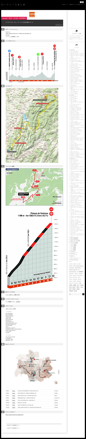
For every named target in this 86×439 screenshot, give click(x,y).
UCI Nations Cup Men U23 (74, 259)
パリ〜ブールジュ (73, 162)
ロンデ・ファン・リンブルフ (75, 192)
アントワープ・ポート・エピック (76, 195)
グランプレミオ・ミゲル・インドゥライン (77, 137)
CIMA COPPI (71, 267)
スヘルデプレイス (73, 136)
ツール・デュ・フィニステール (76, 229)
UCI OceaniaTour (72, 251)
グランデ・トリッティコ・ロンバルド (77, 157)
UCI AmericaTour (72, 253)
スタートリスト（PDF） (11, 308)
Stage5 (13, 400)
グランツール (75, 277)
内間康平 (82, 285)
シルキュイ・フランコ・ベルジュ (76, 107)
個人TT (78, 285)
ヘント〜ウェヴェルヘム (75, 77)
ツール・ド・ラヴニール (75, 260)
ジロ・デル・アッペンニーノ (75, 228)
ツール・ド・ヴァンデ (74, 165)
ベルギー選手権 (73, 244)
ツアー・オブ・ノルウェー (75, 128)
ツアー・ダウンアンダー (74, 91)
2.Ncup (70, 265)
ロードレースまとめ (13, 4)
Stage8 (13, 407)
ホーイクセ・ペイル (74, 225)
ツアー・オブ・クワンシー (75, 51)
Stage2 (13, 393)
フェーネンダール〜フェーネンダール (77, 196)
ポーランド (71, 283)
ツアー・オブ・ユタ (74, 254)
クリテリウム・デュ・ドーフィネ (76, 64)
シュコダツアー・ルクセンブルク (76, 108)
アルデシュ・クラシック (75, 147)
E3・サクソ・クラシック (75, 78)
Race (70, 261)
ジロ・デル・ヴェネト (74, 98)
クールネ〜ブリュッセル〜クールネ (76, 144)
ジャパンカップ (73, 97)
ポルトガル (79, 281)
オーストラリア (79, 275)
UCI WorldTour (72, 49)
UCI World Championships (74, 237)
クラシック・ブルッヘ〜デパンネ (76, 79)
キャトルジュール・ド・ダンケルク (76, 130)
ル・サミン (72, 209)
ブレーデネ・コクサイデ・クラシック (77, 138)
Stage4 (13, 398)
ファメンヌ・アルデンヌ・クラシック (77, 166)
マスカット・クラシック (75, 219)
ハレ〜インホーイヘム (74, 231)
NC (78, 269)
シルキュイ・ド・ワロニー (75, 197)
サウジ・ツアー (73, 256)
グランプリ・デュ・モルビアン (76, 133)
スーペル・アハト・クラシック (76, 110)
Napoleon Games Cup (73, 269)
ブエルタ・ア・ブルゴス (75, 118)
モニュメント (76, 283)
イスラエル (80, 273)
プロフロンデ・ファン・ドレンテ (76, 206)
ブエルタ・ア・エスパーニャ (75, 57)
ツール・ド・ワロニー (74, 121)
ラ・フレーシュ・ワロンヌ (75, 70)
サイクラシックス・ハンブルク (76, 60)
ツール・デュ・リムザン (75, 175)
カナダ (70, 277)
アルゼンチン (71, 273)
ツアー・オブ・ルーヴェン (75, 177)
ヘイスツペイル (73, 232)
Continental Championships (74, 239)
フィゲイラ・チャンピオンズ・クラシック (77, 216)
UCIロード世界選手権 (74, 238)
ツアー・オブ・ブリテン (75, 115)
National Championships (74, 241)
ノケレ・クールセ (73, 143)
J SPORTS (18, 301)
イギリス (76, 273)
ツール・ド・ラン (73, 178)
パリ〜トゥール (73, 99)
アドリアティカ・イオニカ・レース (76, 226)
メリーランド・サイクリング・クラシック (77, 114)
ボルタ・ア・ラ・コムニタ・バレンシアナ (77, 154)
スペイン (70, 279)
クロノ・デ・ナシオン (74, 159)
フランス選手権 (73, 248)
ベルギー (74, 281)
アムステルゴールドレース (75, 71)
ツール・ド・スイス (74, 92)
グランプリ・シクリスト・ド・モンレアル (77, 53)
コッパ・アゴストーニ (74, 167)
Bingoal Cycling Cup (79, 265)
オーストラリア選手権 (74, 243)
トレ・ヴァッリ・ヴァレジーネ (76, 104)
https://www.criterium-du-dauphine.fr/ (14, 414)
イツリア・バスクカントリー (75, 74)
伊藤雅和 (74, 285)
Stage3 (13, 395)
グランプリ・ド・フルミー (75, 113)
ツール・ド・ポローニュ (75, 93)
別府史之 (74, 287)
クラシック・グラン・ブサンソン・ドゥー (77, 200)
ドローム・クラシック (74, 145)
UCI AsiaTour (72, 255)
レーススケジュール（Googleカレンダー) (76, 35)
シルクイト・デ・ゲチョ (75, 179)
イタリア (70, 275)
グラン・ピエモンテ (74, 100)
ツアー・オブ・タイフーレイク (76, 258)
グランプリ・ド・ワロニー (75, 112)
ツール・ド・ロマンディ (75, 68)
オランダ (74, 275)
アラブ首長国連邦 (80, 271)
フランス (70, 281)
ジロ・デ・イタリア (74, 66)
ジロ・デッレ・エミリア (75, 106)
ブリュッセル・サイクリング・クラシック (77, 127)
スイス (79, 277)
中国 (80, 283)
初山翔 (70, 287)
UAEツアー (72, 88)
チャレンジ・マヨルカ (74, 223)
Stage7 (13, 405)
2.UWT (74, 265)
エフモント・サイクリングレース (76, 174)
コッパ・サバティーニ (74, 111)
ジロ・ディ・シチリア (74, 201)
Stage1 (13, 390)
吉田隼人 (78, 287)
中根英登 (70, 285)
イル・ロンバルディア (74, 52)
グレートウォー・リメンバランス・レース (77, 233)
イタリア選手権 (73, 250)
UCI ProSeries (72, 95)
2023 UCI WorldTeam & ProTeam (75, 37)
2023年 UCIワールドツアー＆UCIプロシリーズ (77, 39)
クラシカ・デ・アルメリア (75, 152)
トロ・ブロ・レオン (74, 132)
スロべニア (75, 279)
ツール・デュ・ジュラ (74, 199)
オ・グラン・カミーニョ (75, 210)
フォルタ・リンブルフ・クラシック (76, 202)
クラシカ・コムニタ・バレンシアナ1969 (77, 224)
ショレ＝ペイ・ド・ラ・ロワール (76, 204)
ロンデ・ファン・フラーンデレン (76, 75)
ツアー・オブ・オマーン (74, 151)
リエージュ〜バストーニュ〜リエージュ (77, 69)
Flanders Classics (78, 267)
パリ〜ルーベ (73, 73)
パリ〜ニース (73, 84)
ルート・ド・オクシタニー (75, 185)
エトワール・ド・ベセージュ (75, 221)
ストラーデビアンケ (74, 85)
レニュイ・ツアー (73, 59)
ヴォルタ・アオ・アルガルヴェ (76, 148)
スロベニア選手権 (73, 245)
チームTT (79, 279)
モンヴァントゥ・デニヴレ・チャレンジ (77, 230)
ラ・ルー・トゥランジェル (75, 203)
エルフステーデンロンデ (75, 186)
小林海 (81, 287)
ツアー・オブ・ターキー (75, 160)
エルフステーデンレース (75, 164)
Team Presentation (72, 271)
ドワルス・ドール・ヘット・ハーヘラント (77, 125)
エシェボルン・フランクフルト (76, 67)
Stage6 (13, 402)
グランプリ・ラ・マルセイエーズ (76, 222)
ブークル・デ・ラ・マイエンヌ (76, 129)
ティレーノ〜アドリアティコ (75, 83)
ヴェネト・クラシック (74, 96)
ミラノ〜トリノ (73, 142)
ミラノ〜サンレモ (73, 82)
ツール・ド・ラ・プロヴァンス (76, 156)
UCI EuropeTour (72, 158)
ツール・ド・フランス (74, 63)
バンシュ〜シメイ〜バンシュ (75, 163)
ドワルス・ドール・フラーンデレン (76, 76)
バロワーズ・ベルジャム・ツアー (76, 122)
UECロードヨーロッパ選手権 (75, 240)
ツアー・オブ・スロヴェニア (75, 123)
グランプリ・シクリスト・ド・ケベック (77, 54)
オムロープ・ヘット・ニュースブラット (77, 86)
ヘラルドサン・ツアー (74, 252)
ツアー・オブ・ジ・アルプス (75, 134)
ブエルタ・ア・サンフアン (75, 155)
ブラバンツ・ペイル (74, 135)
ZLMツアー (72, 126)
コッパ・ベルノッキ (74, 105)
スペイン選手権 (73, 247)
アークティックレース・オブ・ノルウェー (77, 116)
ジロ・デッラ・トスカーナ (75, 173)
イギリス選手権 (73, 246)
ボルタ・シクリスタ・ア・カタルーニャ (77, 81)
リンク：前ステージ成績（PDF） (13, 294)
